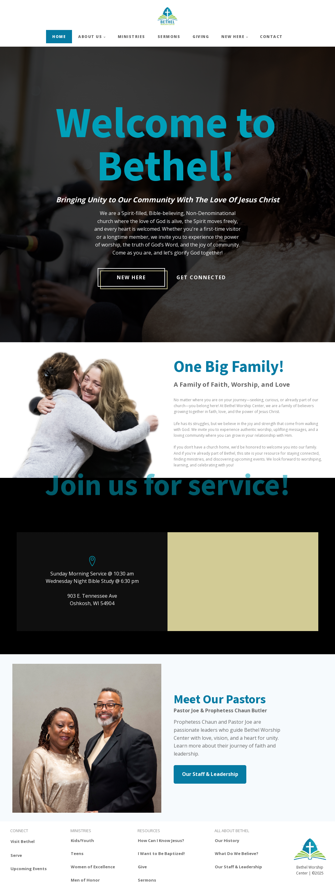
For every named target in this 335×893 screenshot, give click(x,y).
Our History (227, 840)
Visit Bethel (23, 841)
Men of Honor (85, 880)
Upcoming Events (29, 868)
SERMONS (169, 36)
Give (142, 867)
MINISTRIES (131, 36)
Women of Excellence (93, 867)
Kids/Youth (82, 840)
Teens (77, 853)
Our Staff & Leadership (210, 774)
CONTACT (271, 36)
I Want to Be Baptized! (161, 853)
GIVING (201, 36)
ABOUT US (90, 36)
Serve (16, 855)
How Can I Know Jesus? (161, 840)
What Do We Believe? (236, 853)
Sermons (147, 880)
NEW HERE (232, 36)
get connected (201, 277)
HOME (59, 36)
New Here (131, 277)
